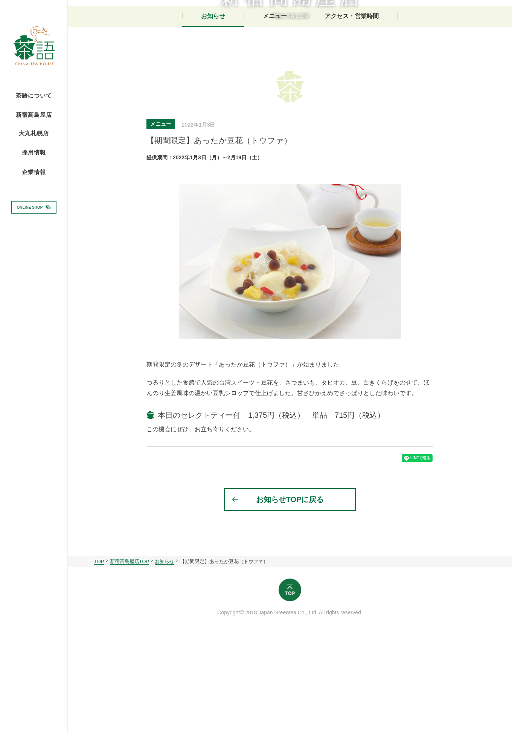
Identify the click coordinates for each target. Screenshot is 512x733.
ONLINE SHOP (30, 207)
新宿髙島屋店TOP (129, 659)
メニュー (275, 108)
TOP (99, 659)
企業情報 (34, 172)
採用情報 (34, 152)
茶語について (34, 96)
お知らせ (213, 108)
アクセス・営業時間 (352, 108)
